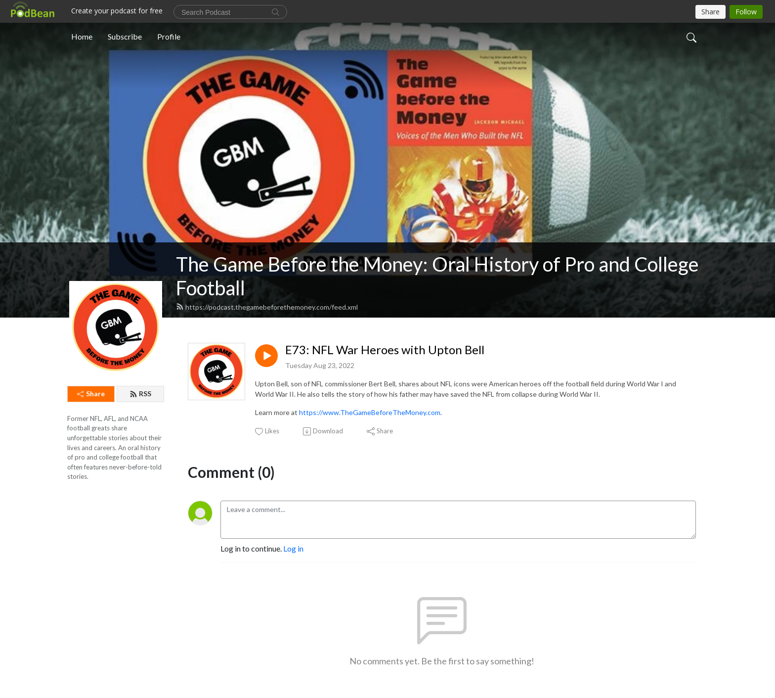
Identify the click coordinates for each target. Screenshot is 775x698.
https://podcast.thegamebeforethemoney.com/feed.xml (267, 307)
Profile (168, 36)
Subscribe (125, 36)
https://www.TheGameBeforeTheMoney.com (369, 412)
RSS (140, 393)
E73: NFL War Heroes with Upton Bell (384, 350)
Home (81, 36)
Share (91, 393)
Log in (293, 548)
